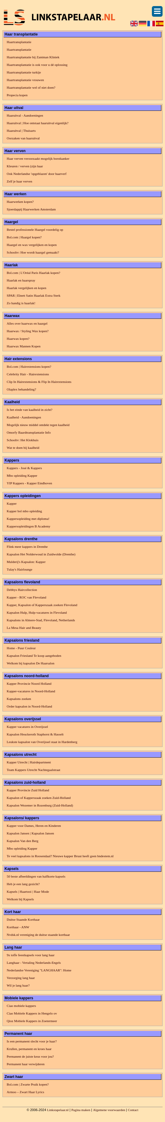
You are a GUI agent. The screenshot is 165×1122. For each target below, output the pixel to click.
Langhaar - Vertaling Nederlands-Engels (34, 962)
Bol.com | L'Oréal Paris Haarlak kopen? (33, 273)
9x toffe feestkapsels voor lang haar (31, 955)
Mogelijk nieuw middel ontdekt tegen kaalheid (38, 425)
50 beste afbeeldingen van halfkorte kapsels (36, 876)
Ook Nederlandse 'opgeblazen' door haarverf (36, 174)
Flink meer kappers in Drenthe (27, 546)
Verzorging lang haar (21, 978)
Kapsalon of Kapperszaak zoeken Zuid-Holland (39, 798)
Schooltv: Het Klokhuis (22, 440)
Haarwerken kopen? (20, 201)
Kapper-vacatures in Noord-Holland (31, 691)
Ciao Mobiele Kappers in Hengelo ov (32, 1013)
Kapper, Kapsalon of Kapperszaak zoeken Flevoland (42, 605)
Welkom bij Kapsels (20, 899)
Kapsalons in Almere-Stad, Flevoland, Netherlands (41, 620)
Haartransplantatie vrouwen (25, 80)
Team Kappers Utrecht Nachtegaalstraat (33, 770)
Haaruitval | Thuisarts (21, 130)
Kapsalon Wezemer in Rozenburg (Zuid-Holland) (40, 805)
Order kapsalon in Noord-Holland (29, 706)
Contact (133, 1110)
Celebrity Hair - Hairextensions (28, 374)
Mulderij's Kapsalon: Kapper (26, 562)
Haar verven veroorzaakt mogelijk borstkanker (38, 158)
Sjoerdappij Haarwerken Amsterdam (31, 209)
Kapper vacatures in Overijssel (27, 726)
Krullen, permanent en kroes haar (29, 1049)
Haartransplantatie (19, 42)
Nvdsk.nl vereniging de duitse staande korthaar (38, 934)
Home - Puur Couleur (21, 648)
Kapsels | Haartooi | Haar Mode (28, 891)
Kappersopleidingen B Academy (28, 526)
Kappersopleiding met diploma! (28, 518)
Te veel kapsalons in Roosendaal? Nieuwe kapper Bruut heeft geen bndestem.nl (60, 856)
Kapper (11, 503)
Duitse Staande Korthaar (23, 919)
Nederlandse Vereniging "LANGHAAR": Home (39, 970)
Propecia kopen (17, 95)
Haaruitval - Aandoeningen (25, 115)
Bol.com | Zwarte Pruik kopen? (28, 1084)
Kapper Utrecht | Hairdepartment (29, 762)
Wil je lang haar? (18, 985)
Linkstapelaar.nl (58, 1110)
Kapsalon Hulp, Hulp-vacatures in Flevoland (37, 612)
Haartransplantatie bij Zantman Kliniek (33, 57)
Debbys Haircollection (22, 590)
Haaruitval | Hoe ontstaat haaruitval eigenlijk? (37, 123)
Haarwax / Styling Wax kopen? (27, 331)
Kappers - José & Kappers (24, 468)
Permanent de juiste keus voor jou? (30, 1056)
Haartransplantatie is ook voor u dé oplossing (37, 65)
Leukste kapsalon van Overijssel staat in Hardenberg (42, 742)
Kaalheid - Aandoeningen (24, 417)
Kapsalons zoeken (19, 699)
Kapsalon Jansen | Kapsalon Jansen (30, 833)
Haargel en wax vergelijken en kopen (32, 245)
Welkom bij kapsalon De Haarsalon (30, 663)
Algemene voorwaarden (109, 1110)
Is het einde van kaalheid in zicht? (29, 409)
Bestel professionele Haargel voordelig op (35, 229)
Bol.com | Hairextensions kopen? (29, 366)
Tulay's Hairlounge (19, 569)
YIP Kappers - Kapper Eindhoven (29, 483)
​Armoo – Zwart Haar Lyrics (25, 1092)
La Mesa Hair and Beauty (24, 627)
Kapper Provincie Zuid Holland (28, 790)
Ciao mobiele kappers (21, 1006)
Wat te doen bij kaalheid (23, 447)
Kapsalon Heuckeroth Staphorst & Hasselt (35, 734)
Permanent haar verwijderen (26, 1064)
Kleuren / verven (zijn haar (25, 166)
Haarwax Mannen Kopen (24, 346)
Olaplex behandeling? (21, 389)
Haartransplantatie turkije (24, 72)
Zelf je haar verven (19, 181)
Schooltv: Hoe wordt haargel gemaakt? (33, 252)
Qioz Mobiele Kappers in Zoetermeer (32, 1021)
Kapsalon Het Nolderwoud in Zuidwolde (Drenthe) (41, 554)
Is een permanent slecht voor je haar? (32, 1041)
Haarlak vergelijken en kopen (26, 288)
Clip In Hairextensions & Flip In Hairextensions (39, 382)
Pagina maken (80, 1110)
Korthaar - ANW (18, 927)
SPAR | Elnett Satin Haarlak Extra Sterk (33, 295)
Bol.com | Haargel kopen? (24, 237)
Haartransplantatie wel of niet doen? (31, 87)
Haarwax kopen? (18, 338)
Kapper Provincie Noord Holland (29, 683)
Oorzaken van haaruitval (23, 138)
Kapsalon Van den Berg (22, 841)
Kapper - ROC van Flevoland (26, 597)
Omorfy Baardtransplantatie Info (29, 432)
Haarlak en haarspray (21, 280)
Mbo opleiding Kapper (22, 475)
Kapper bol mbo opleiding (24, 511)
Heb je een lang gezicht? (23, 884)
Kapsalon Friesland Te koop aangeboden (34, 655)
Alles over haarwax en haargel (27, 323)
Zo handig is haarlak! (21, 303)
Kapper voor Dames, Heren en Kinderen (34, 825)
